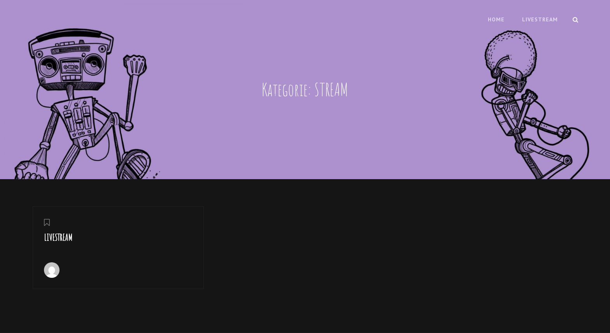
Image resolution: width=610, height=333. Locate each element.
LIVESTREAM (540, 19)
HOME (496, 19)
